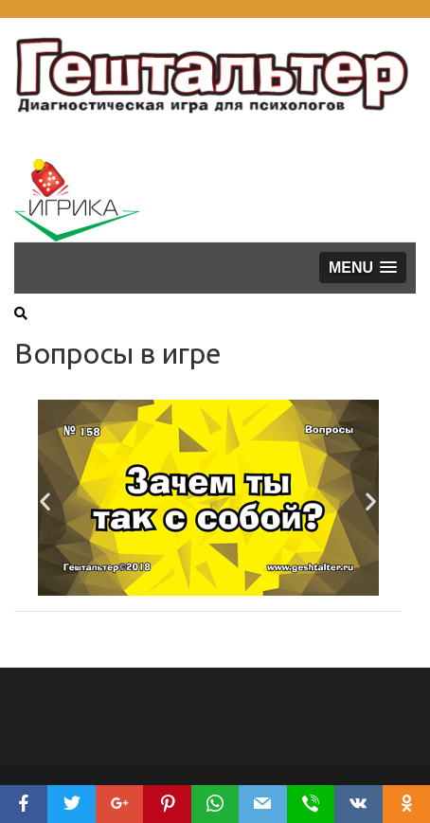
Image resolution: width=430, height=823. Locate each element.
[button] (362, 267)
